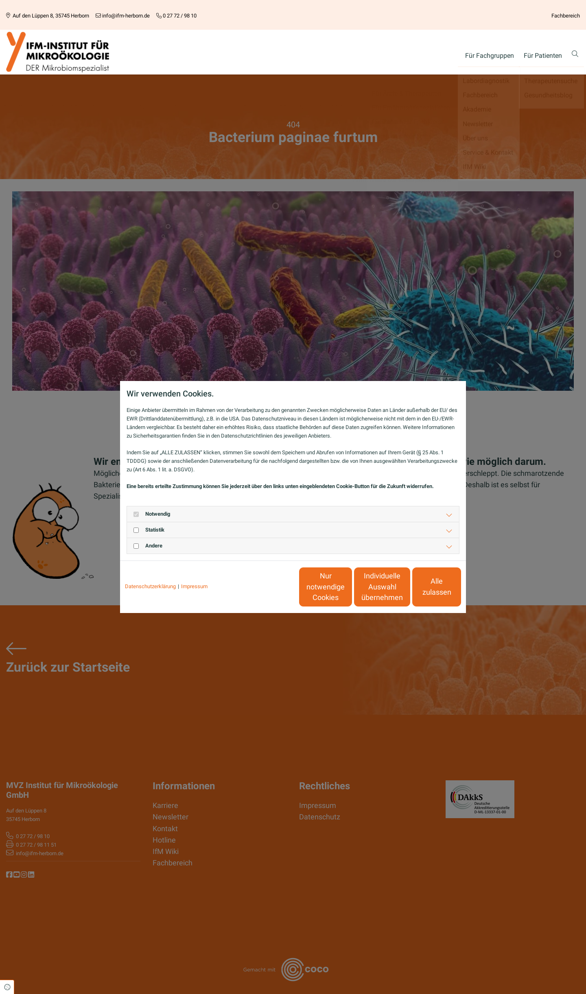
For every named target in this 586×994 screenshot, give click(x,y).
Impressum (194, 586)
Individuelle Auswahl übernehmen (346, 587)
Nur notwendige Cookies (269, 586)
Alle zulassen (423, 587)
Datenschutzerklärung (150, 586)
